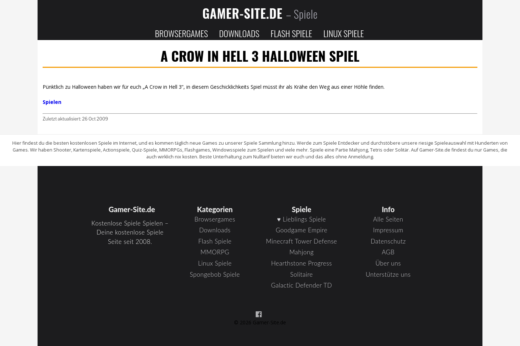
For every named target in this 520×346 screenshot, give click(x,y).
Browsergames (181, 33)
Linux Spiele (343, 33)
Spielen (52, 101)
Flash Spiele (291, 33)
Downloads (239, 33)
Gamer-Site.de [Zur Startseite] (260, 13)
